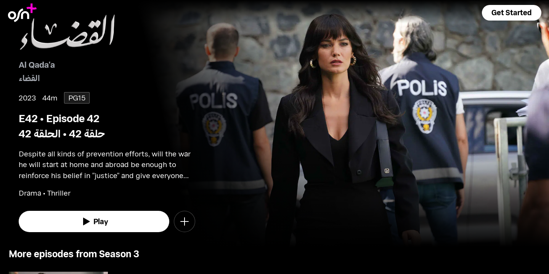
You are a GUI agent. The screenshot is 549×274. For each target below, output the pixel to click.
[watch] (94, 221)
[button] (511, 13)
